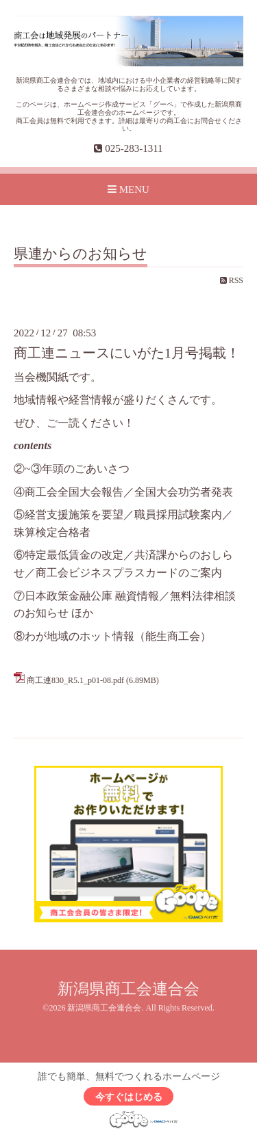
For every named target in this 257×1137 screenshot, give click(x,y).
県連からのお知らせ (80, 254)
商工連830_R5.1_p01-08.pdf (75, 680)
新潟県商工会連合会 (128, 989)
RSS (231, 280)
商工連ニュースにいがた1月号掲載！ (127, 353)
